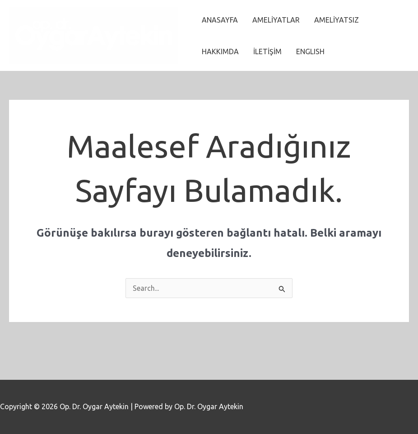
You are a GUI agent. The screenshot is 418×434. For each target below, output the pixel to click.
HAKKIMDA (220, 51)
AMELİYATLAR (276, 20)
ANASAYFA (220, 20)
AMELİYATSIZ (336, 20)
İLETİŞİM (267, 51)
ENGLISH (310, 51)
